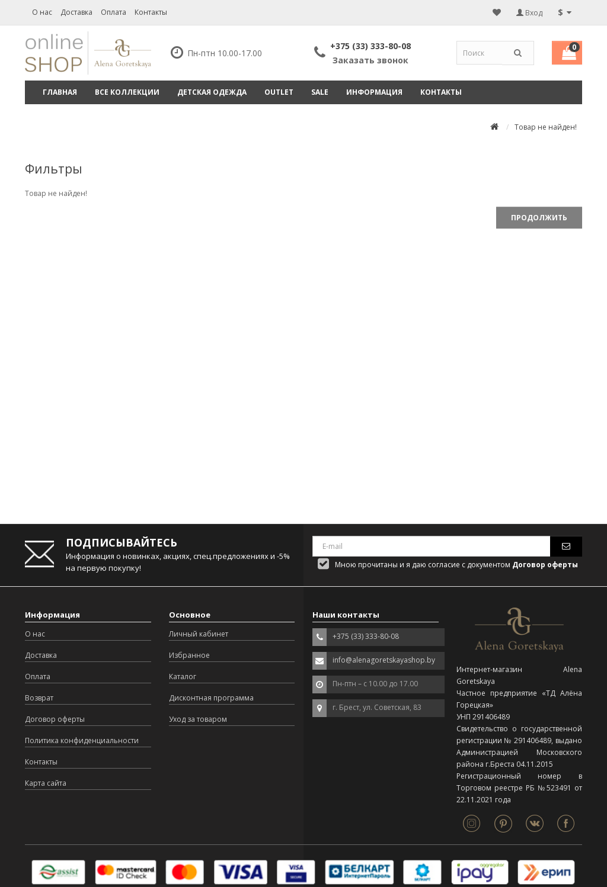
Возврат (39, 698)
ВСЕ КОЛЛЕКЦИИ (127, 92)
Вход (529, 13)
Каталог (182, 676)
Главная (60, 92)
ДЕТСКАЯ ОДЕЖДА (212, 92)
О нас (42, 12)
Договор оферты (55, 719)
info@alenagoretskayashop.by (384, 660)
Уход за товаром (198, 719)
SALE (319, 92)
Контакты (151, 12)
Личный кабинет (198, 634)
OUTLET (278, 92)
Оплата (113, 12)
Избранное (189, 655)
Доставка (76, 12)
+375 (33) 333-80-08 (370, 46)
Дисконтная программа (211, 698)
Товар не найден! (546, 127)
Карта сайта (45, 783)
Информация (374, 92)
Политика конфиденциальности (82, 740)
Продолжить (539, 218)
